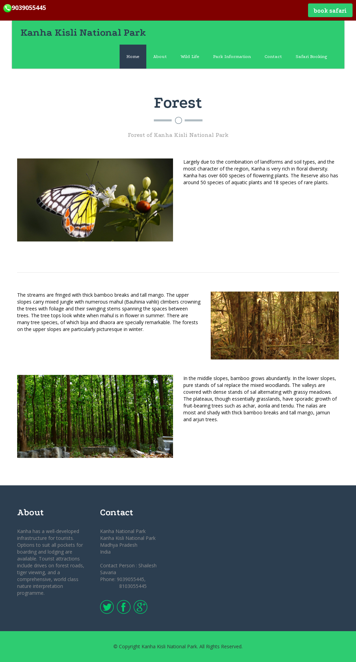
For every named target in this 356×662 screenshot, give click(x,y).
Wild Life (190, 56)
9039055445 (24, 7)
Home (132, 56)
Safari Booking (311, 56)
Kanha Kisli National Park (83, 32)
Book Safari (330, 11)
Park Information (232, 56)
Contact (273, 56)
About (160, 56)
